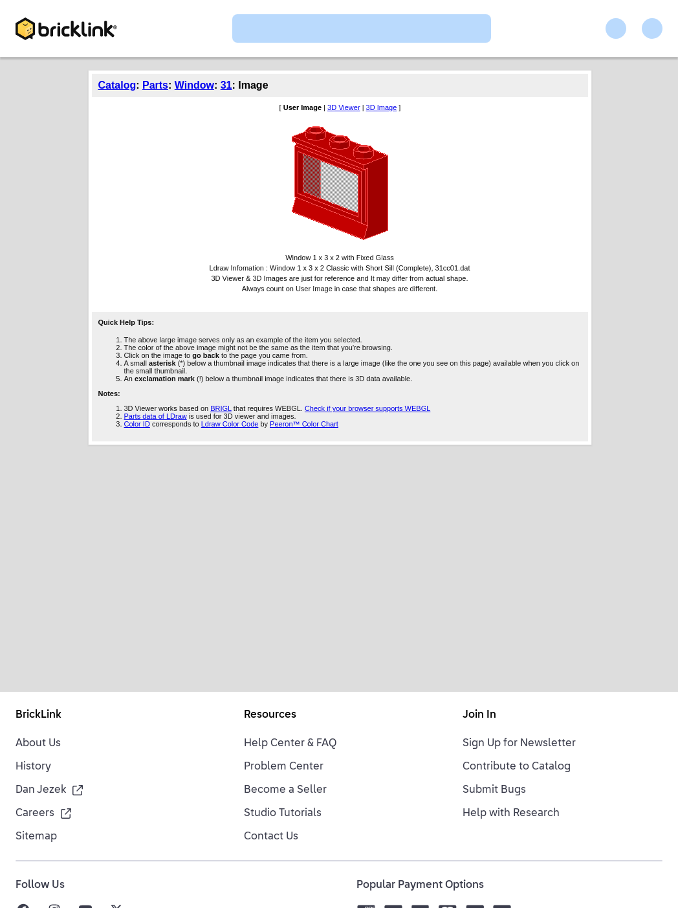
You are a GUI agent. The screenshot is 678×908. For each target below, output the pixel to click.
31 (226, 85)
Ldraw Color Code (230, 424)
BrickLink (38, 715)
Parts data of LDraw (155, 416)
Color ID (137, 424)
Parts (155, 85)
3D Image (381, 107)
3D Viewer (343, 107)
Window (194, 85)
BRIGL (221, 408)
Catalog (117, 85)
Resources (270, 715)
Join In (479, 715)
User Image (302, 107)
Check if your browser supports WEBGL (367, 408)
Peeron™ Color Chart (304, 424)
